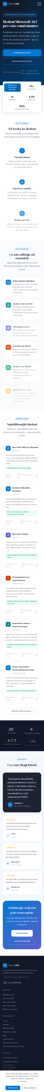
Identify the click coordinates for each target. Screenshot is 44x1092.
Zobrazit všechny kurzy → (22, 711)
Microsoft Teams (9, 1002)
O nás (5, 1021)
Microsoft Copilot (10, 1006)
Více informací (22, 1081)
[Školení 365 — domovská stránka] (11, 4)
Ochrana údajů (8, 1028)
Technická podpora (10, 1043)
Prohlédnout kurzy (22, 52)
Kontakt (6, 1024)
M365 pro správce (10, 1009)
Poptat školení (22, 933)
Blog (4, 1035)
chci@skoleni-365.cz (11, 1062)
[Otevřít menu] (39, 4)
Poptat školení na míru (22, 61)
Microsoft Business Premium (14, 1046)
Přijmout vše (12, 1088)
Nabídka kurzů (8, 995)
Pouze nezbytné (30, 1088)
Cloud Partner (8, 1039)
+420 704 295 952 (22, 941)
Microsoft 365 (8, 998)
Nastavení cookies (10, 1032)
